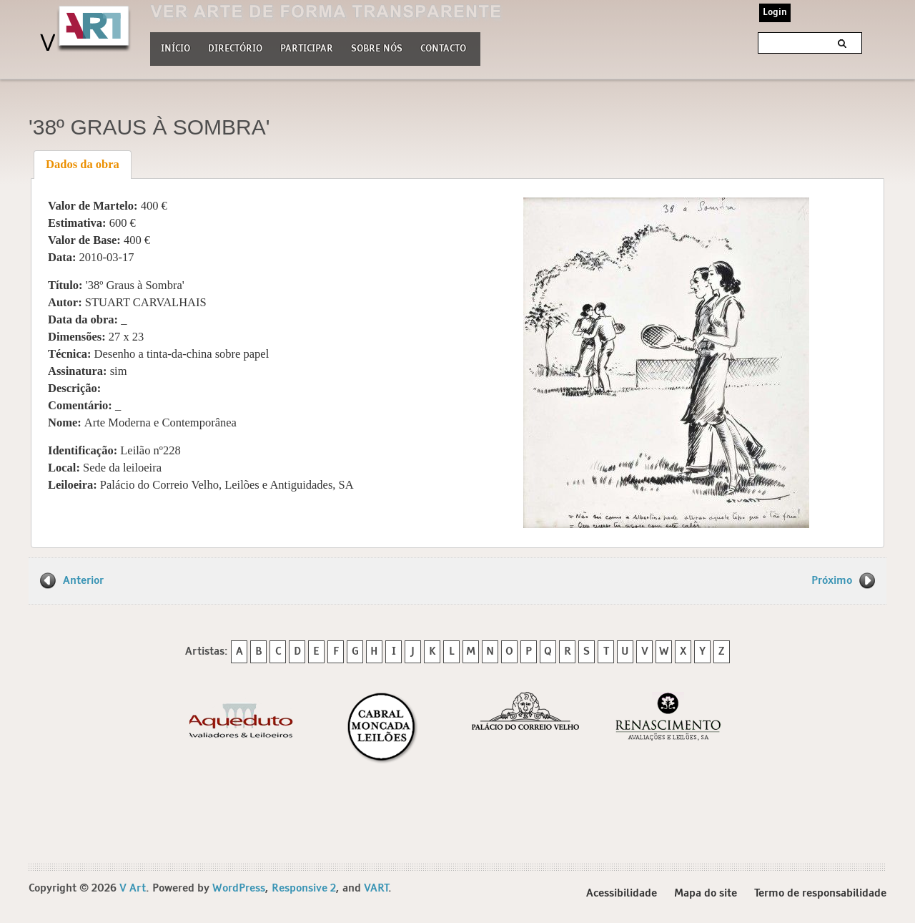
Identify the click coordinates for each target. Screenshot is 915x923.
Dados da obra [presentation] (82, 164)
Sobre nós (376, 47)
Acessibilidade (621, 893)
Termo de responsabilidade (820, 893)
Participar (306, 49)
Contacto (443, 49)
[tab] (83, 164)
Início (175, 49)
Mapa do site (705, 893)
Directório (235, 47)
